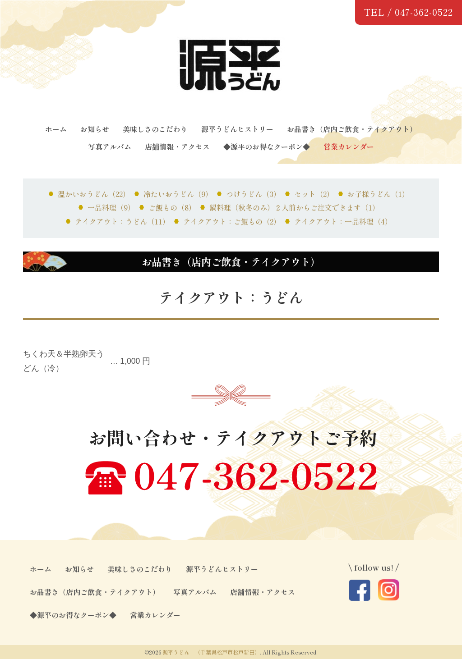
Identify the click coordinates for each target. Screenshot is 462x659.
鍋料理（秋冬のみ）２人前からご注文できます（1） (294, 207)
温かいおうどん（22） (94, 193)
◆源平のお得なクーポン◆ (266, 146)
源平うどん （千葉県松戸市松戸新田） (211, 652)
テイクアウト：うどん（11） (122, 221)
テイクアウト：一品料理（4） (343, 221)
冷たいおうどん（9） (178, 193)
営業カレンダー (348, 146)
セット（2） (314, 193)
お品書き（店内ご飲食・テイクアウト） (352, 129)
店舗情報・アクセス (177, 146)
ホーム (56, 129)
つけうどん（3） (253, 193)
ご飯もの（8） (172, 207)
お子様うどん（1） (378, 193)
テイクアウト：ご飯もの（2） (232, 221)
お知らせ (94, 129)
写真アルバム (109, 146)
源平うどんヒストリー (237, 129)
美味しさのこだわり (155, 129)
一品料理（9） (111, 207)
